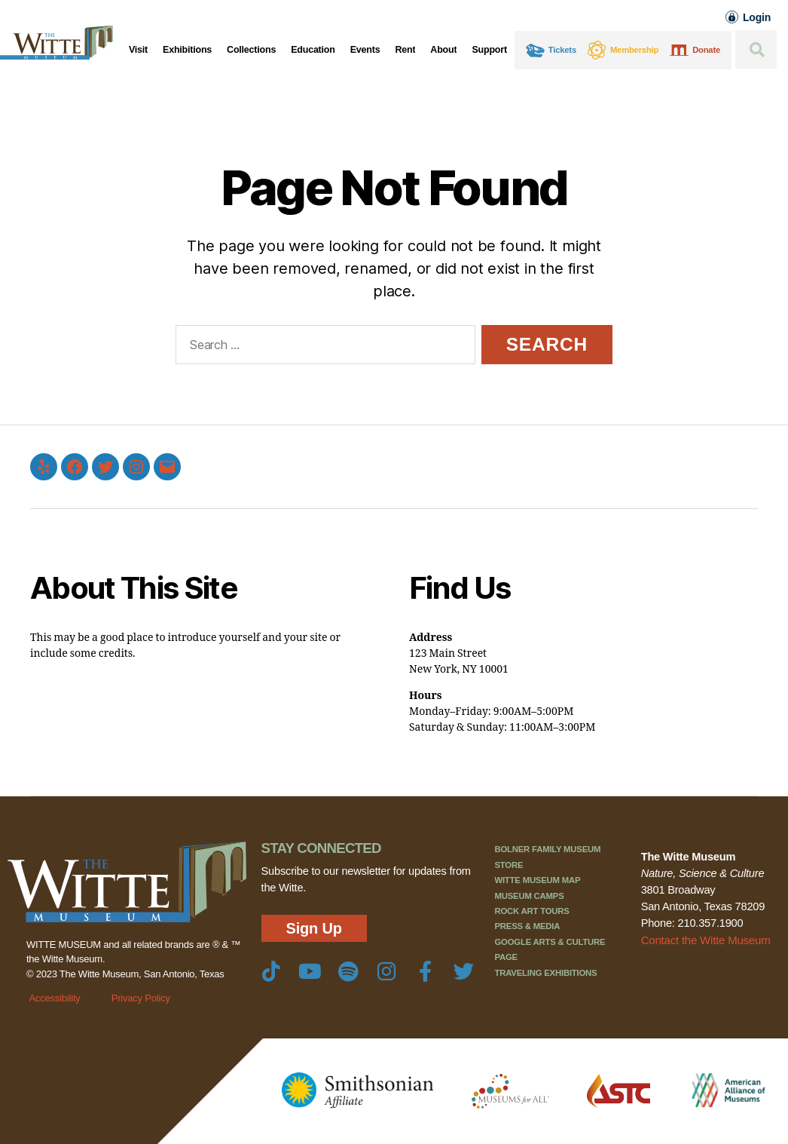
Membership (634, 49)
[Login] (731, 17)
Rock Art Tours (531, 911)
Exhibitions (187, 49)
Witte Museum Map (537, 880)
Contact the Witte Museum (704, 940)
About (443, 49)
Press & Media (527, 926)
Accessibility (54, 998)
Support (489, 49)
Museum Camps (529, 895)
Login (757, 17)
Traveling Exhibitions (545, 972)
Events (365, 49)
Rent (405, 49)
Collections (251, 49)
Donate (706, 49)
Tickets (562, 49)
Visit (138, 49)
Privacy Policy (140, 998)
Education (313, 49)
